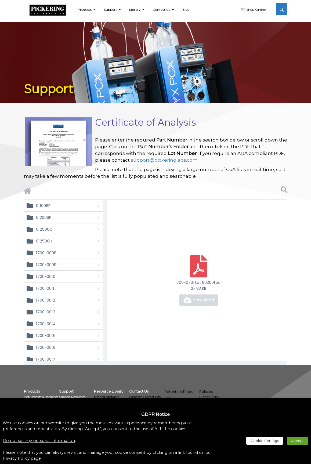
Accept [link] (297, 440)
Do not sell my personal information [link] (39, 440)
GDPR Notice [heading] (155, 414)
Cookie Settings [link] (265, 440)
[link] (47, 9)
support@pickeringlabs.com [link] (164, 160)
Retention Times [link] (178, 391)
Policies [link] (206, 391)
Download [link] (204, 300)
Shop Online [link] (255, 10)
